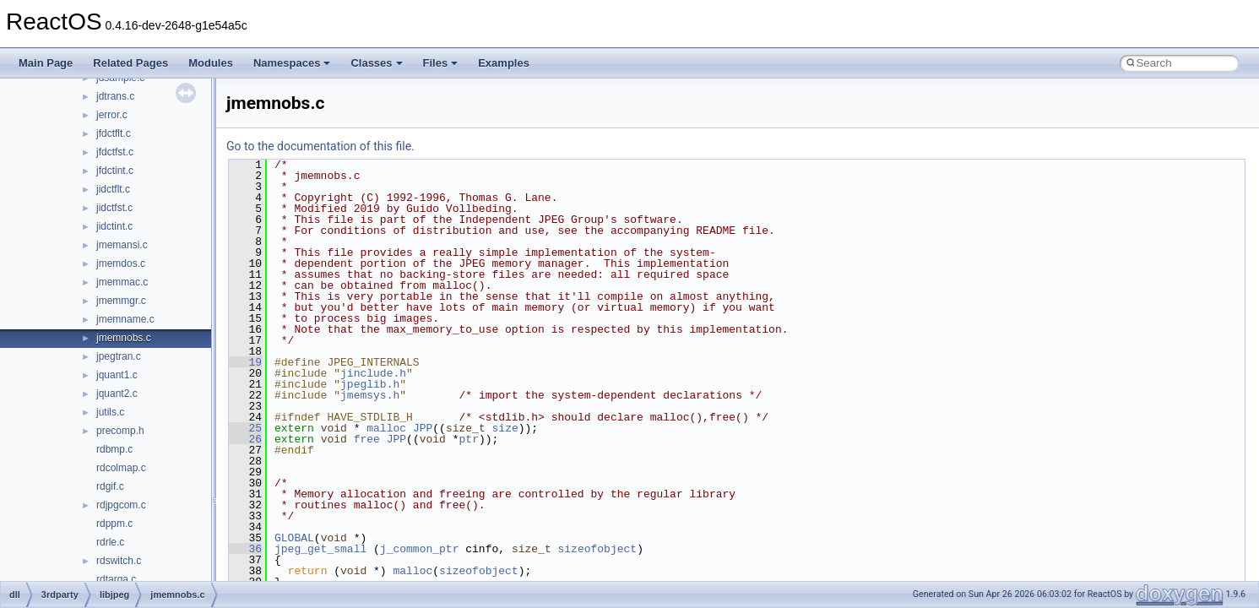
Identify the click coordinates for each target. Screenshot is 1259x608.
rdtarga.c (116, 579)
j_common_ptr (419, 548)
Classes (376, 63)
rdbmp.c (114, 449)
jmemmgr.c (121, 301)
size (505, 428)
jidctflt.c (113, 189)
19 (245, 362)
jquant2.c (117, 393)
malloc (386, 428)
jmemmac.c (122, 282)
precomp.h (120, 431)
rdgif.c (110, 486)
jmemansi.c (122, 245)
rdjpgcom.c (121, 505)
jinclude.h (373, 373)
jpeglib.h (369, 384)
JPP (422, 428)
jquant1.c (117, 375)
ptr (469, 439)
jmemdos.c (120, 263)
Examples (503, 63)
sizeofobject (597, 548)
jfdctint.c (114, 170)
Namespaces (292, 63)
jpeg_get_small (320, 548)
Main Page (46, 63)
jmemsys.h (369, 395)
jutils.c (110, 412)
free (367, 439)
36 (245, 548)
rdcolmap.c (121, 468)
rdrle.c (110, 542)
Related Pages (130, 63)
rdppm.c (114, 523)
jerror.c (112, 115)
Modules (210, 63)
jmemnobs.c (123, 338)
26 (245, 439)
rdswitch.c (118, 561)
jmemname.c (125, 319)
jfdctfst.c (114, 152)
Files (441, 63)
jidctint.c (114, 226)
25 (245, 428)
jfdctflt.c (113, 133)
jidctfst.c (114, 208)
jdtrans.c (115, 96)
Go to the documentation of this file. (320, 146)
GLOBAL (294, 538)
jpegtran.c (118, 356)
